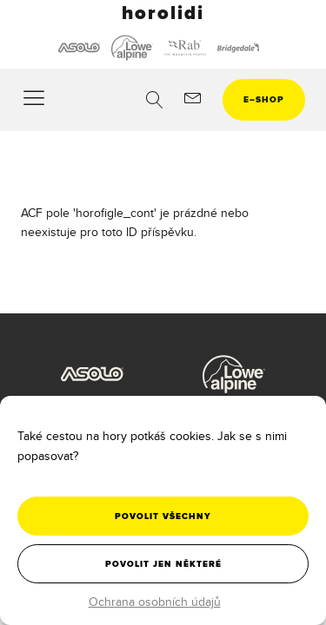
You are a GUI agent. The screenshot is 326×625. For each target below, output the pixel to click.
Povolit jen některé (163, 563)
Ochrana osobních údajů (155, 601)
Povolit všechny (163, 516)
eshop (263, 99)
